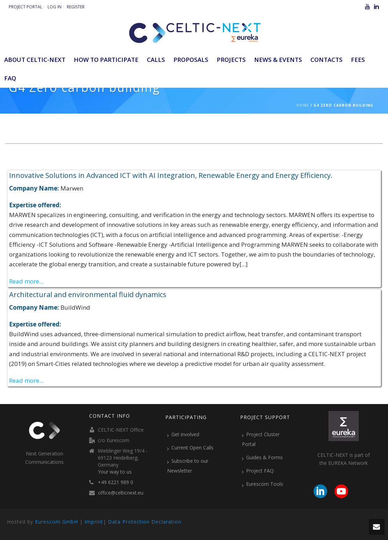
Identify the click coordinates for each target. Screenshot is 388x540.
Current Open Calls (190, 447)
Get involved (183, 434)
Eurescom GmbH (56, 521)
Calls (156, 60)
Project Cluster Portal (261, 439)
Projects (231, 60)
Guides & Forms (262, 457)
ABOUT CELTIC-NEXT (34, 60)
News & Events (278, 60)
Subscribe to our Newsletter (187, 466)
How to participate (106, 60)
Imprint (94, 521)
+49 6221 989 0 (115, 482)
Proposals (190, 60)
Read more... (26, 281)
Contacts (326, 60)
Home (302, 105)
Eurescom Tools (262, 484)
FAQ (10, 78)
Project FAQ (258, 470)
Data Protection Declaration (144, 521)
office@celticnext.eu (120, 493)
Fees (358, 60)
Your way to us (115, 472)
